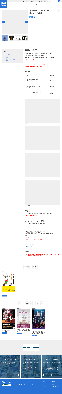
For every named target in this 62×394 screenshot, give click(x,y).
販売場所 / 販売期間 (8, 54)
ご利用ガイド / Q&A (28, 246)
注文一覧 (27, 224)
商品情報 (6, 55)
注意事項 (6, 60)
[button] (3, 22)
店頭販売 (6, 57)
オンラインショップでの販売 (10, 59)
